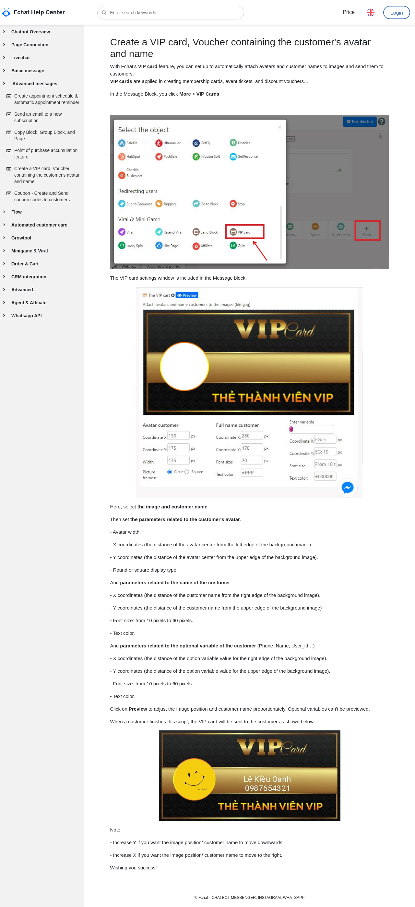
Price (348, 12)
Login (396, 13)
